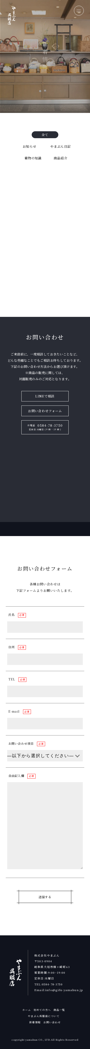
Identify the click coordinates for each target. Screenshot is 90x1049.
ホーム (26, 1010)
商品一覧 (59, 1010)
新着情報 (35, 1022)
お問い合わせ (52, 1022)
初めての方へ (42, 1010)
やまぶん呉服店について (44, 1016)
